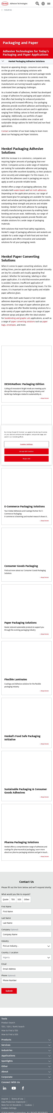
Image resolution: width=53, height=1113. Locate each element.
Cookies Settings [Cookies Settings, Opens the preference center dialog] (26, 444)
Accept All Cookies (26, 451)
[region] (26, 445)
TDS (13, 899)
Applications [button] (26, 1056)
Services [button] (26, 1045)
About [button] (26, 1072)
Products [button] (26, 1040)
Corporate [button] (26, 1077)
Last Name (6, 918)
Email (3, 964)
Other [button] (26, 1066)
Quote (5, 899)
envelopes (11, 325)
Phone (8, 975)
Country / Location (9, 952)
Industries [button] (26, 1050)
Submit (9, 991)
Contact (4, 131)
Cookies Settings (8, 1108)
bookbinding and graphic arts (17, 318)
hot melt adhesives (37, 190)
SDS (19, 899)
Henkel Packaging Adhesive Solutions (26, 61)
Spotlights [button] (26, 1061)
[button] (37, 3)
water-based (19, 190)
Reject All (26, 458)
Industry (5, 941)
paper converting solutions (23, 321)
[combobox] (26, 946)
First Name (6, 906)
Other (26, 899)
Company (9, 929)
